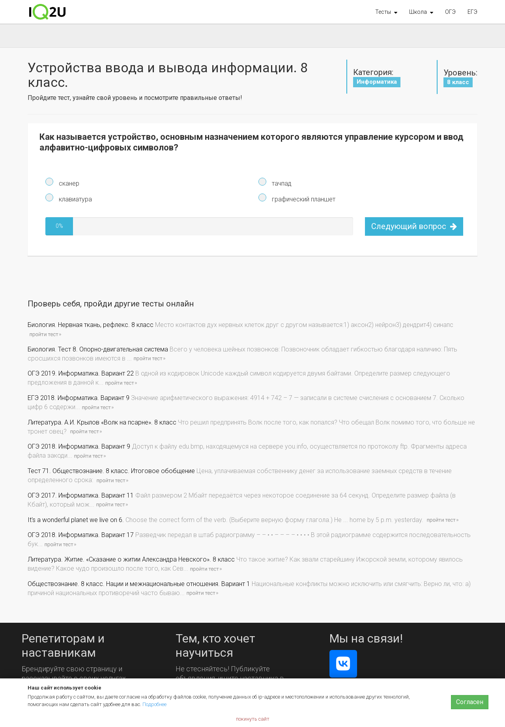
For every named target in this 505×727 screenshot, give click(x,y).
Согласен (469, 702)
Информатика (377, 81)
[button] (386, 12)
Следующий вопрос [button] (414, 226)
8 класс (458, 82)
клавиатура (74, 199)
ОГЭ (450, 12)
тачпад (281, 183)
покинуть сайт (252, 719)
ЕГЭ (472, 12)
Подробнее (154, 704)
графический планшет (302, 199)
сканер (68, 183)
